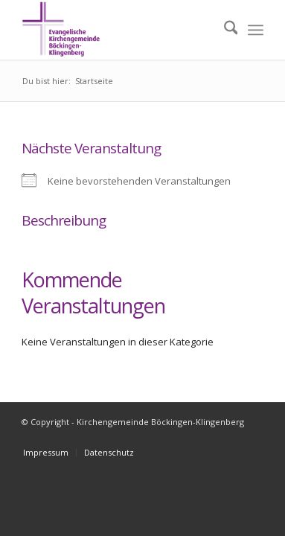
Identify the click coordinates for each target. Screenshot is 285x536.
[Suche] (223, 30)
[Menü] (255, 30)
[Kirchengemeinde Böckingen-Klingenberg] (118, 30)
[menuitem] (223, 30)
